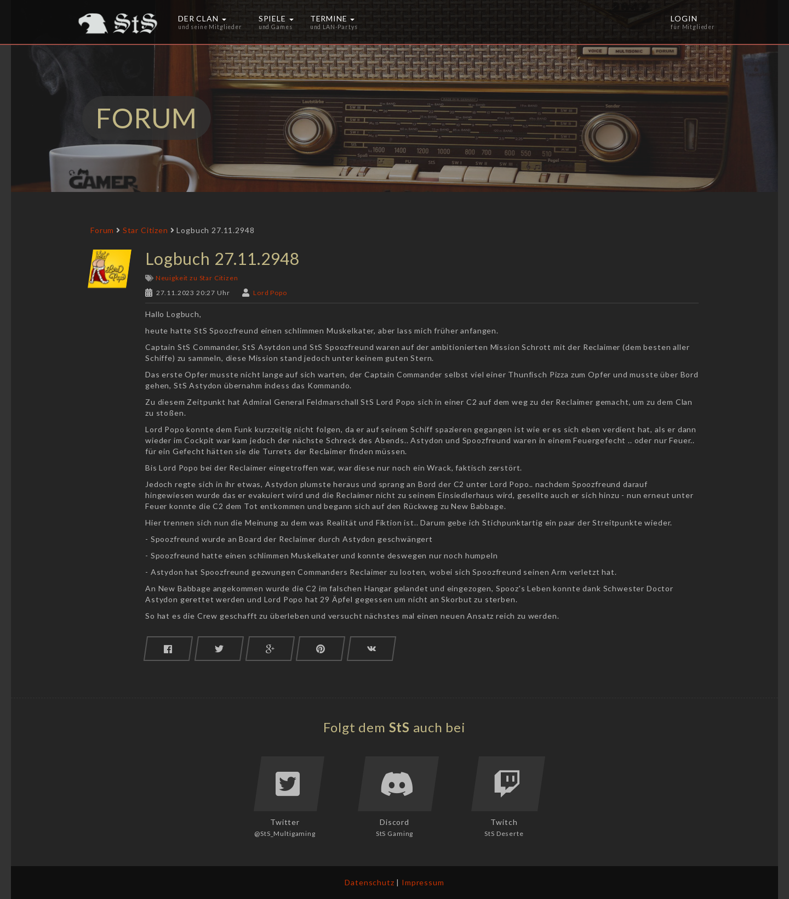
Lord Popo (270, 293)
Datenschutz (369, 882)
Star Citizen (145, 230)
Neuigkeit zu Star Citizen (197, 278)
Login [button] (693, 22)
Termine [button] (334, 22)
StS (399, 727)
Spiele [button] (276, 22)
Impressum (423, 882)
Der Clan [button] (210, 22)
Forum (102, 230)
